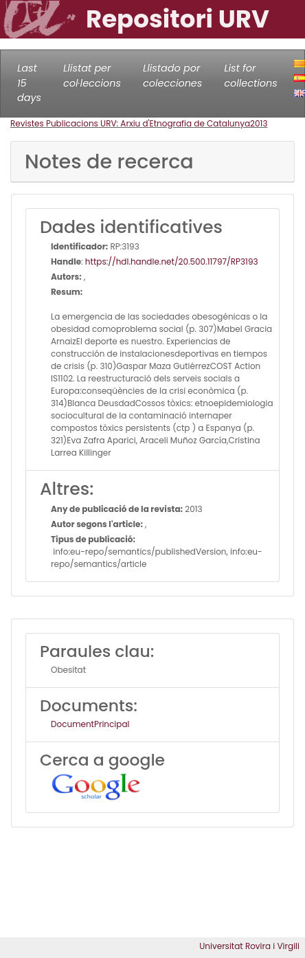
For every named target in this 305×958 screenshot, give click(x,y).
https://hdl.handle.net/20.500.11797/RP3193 (171, 261)
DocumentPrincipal (90, 724)
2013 (258, 123)
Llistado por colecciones (172, 75)
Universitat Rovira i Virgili (249, 946)
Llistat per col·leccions (92, 75)
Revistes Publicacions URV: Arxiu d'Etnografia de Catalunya (130, 123)
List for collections (250, 75)
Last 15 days (29, 82)
